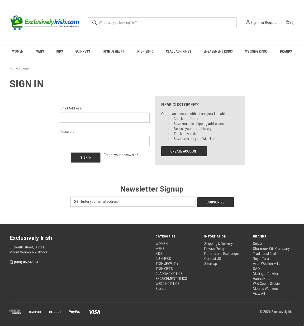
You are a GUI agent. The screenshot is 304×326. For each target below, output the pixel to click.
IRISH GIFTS (145, 51)
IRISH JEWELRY (113, 51)
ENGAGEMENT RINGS (218, 51)
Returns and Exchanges (222, 253)
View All (259, 293)
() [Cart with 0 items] (290, 22)
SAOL (257, 268)
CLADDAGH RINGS (178, 51)
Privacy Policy (214, 248)
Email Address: (71, 108)
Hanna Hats (261, 278)
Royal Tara (261, 258)
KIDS (59, 51)
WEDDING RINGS (256, 51)
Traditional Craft (265, 253)
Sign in (256, 23)
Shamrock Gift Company (271, 248)
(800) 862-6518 (26, 262)
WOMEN (17, 51)
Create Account (184, 151)
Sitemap (210, 263)
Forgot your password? (121, 155)
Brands (286, 51)
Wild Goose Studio (266, 283)
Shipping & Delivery (218, 243)
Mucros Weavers (265, 288)
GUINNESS (82, 51)
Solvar (257, 243)
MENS (40, 51)
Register (271, 23)
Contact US (212, 258)
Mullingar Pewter (265, 273)
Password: (67, 131)
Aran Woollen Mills (266, 263)
